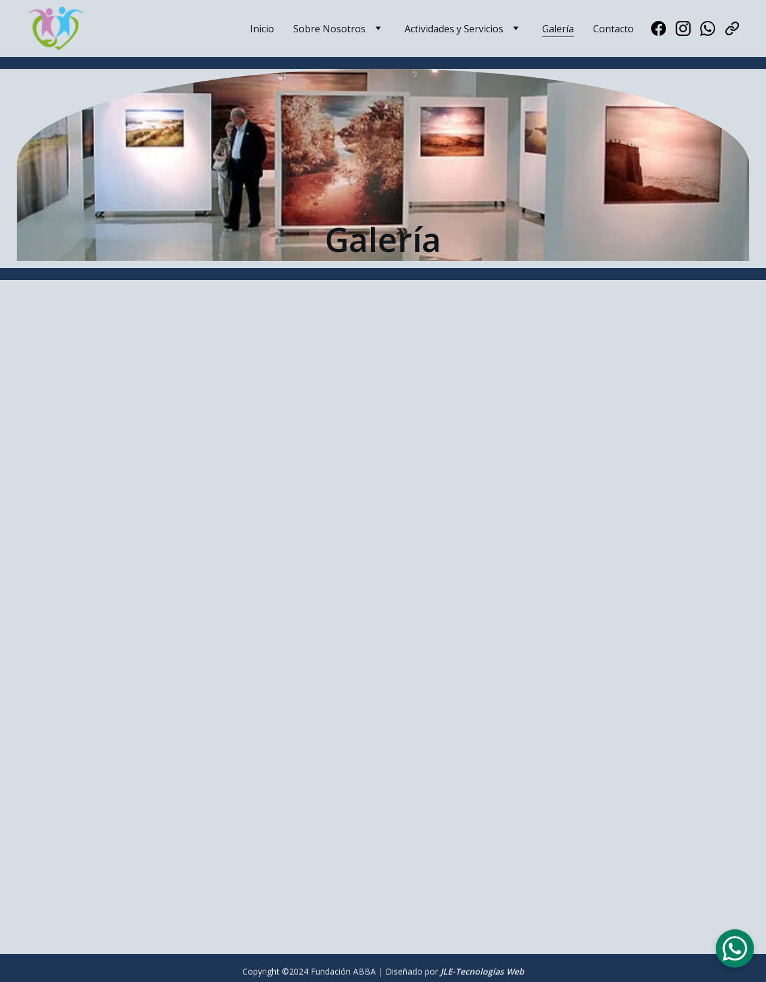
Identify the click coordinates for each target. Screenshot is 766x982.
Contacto (613, 28)
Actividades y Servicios (454, 28)
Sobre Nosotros (329, 28)
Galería (558, 28)
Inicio (262, 28)
